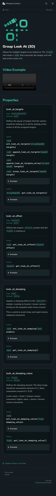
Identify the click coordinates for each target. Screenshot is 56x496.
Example (13, 181)
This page (50, 10)
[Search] (46, 3)
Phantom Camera (11, 3)
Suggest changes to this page (14, 463)
